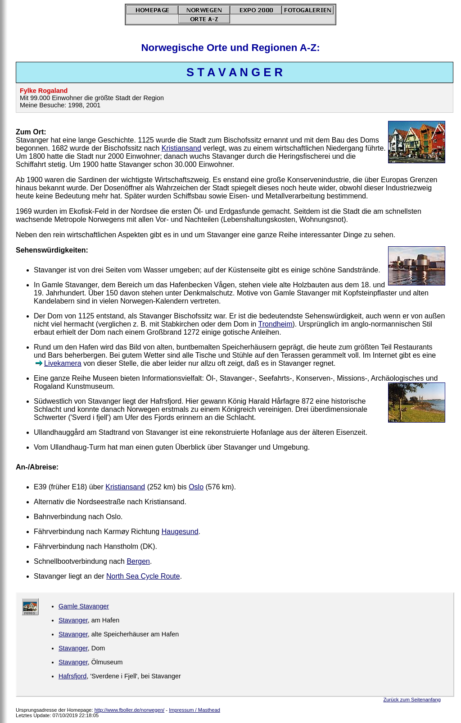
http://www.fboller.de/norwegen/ (129, 710)
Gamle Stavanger (84, 606)
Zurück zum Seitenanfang (412, 699)
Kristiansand (181, 148)
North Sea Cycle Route (143, 576)
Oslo (196, 487)
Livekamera (62, 363)
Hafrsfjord (72, 676)
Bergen (138, 561)
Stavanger (73, 620)
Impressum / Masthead (194, 710)
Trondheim (275, 324)
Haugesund (180, 531)
